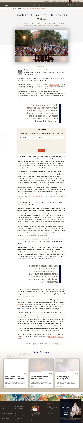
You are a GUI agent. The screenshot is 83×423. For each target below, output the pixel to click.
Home (14, 8)
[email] (2, 148)
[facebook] (2, 139)
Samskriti (17, 411)
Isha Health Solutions (19, 415)
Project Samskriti (18, 418)
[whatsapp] (2, 136)
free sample (51, 336)
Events (37, 5)
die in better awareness (35, 196)
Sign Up (78, 1)
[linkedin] (2, 145)
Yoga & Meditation (29, 5)
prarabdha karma (54, 84)
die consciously (51, 87)
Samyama (32, 213)
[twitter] (2, 142)
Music (3, 411)
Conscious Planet (50, 5)
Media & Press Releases (7, 413)
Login (75, 1)
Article (24, 8)
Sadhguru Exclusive (6, 418)
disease (19, 304)
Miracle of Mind (5, 406)
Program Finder (71, 5)
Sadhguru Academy (19, 406)
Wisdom (21, 5)
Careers (16, 420)
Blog (3, 408)
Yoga (3, 415)
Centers (42, 5)
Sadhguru (14, 5)
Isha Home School (19, 408)
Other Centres (50, 413)
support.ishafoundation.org (54, 411)
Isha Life (16, 413)
